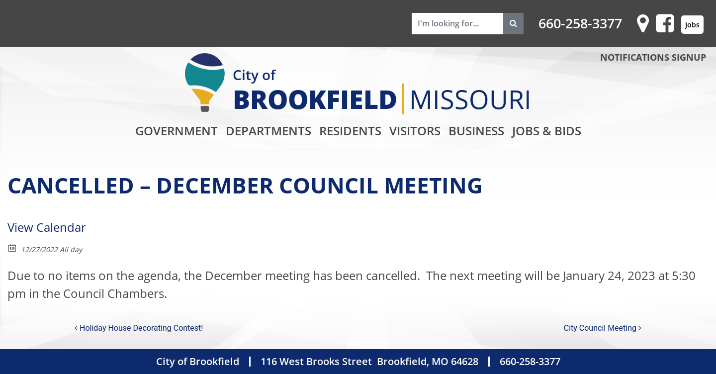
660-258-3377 (580, 23)
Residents (350, 130)
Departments (268, 130)
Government (176, 130)
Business (476, 130)
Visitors (415, 130)
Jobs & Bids (546, 130)
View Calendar (46, 227)
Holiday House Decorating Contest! (139, 328)
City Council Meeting (602, 328)
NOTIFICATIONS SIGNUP (653, 57)
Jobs (692, 24)
